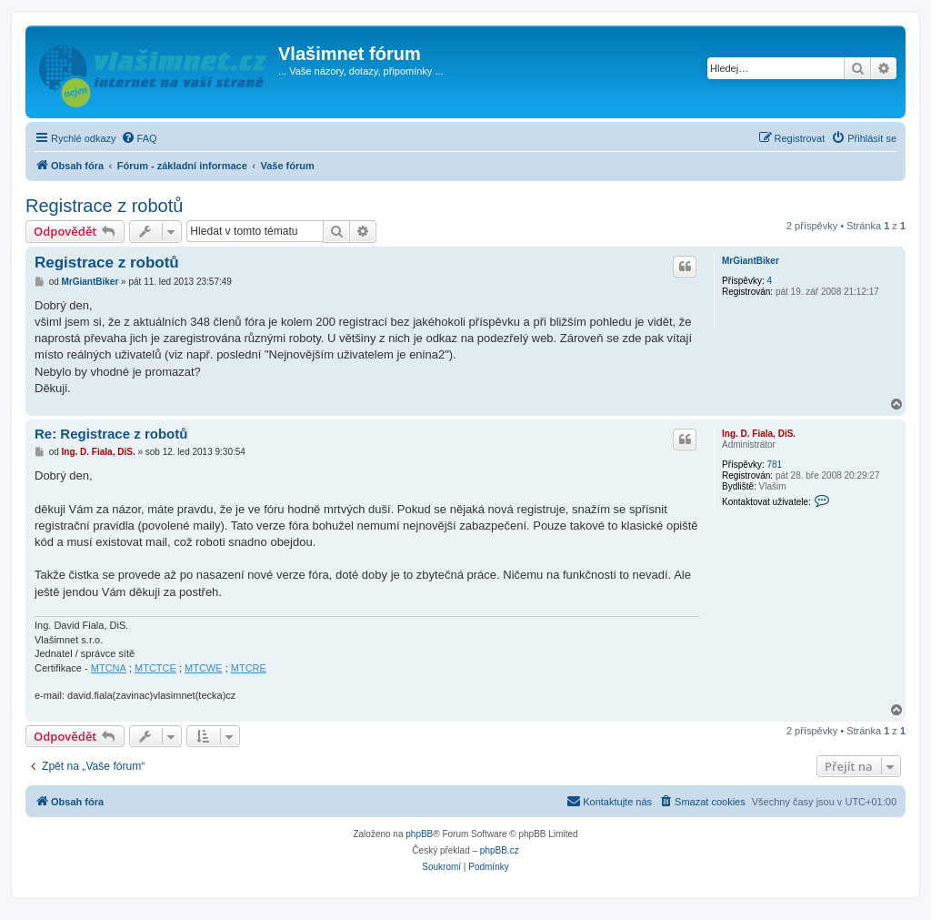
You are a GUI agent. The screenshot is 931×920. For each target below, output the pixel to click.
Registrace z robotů (104, 206)
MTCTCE (155, 667)
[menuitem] (139, 138)
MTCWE (204, 667)
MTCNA (108, 667)
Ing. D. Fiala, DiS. (759, 434)
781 (774, 465)
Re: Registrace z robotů (111, 433)
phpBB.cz (499, 850)
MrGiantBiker (750, 261)
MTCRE (248, 667)
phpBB (419, 834)
